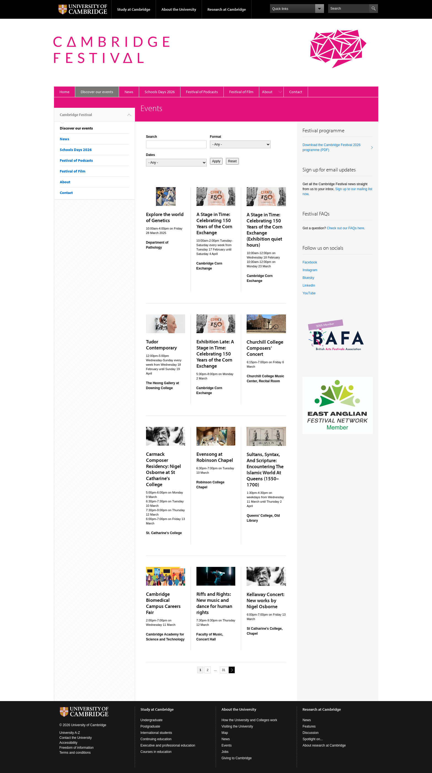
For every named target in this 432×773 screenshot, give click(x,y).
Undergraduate (152, 720)
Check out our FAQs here (345, 228)
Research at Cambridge (226, 9)
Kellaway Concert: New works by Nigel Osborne (265, 600)
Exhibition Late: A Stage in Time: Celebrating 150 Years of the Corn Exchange (215, 353)
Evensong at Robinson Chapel (214, 457)
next (231, 670)
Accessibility (68, 743)
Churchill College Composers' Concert (265, 348)
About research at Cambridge (324, 745)
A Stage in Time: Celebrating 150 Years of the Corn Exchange (214, 223)
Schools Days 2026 (160, 91)
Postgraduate (150, 726)
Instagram (310, 270)
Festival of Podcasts (202, 91)
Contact (295, 91)
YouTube (309, 293)
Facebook (310, 262)
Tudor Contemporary (161, 344)
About (267, 91)
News (129, 91)
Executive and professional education (168, 745)
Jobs (225, 752)
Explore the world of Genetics (164, 217)
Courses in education (156, 752)
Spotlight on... (313, 739)
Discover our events (97, 91)
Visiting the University (237, 726)
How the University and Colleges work (249, 720)
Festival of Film (241, 91)
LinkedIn (309, 285)
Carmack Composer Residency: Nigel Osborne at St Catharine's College (163, 469)
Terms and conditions (75, 753)
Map (225, 733)
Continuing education (156, 739)
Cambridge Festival (76, 117)
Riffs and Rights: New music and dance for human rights (214, 603)
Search (151, 137)
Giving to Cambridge (237, 758)
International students (156, 733)
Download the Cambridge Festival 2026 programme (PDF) (331, 147)
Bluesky (308, 278)
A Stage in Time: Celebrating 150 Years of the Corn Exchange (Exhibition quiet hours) (264, 229)
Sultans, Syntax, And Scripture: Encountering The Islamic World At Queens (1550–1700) (265, 469)
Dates (150, 155)
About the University (178, 9)
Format (215, 137)
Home (64, 91)
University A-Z (70, 733)
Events (227, 745)
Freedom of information (77, 748)
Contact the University (76, 738)
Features (309, 726)
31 (223, 670)
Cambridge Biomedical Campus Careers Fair (163, 603)
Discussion (310, 733)
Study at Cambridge (133, 9)
